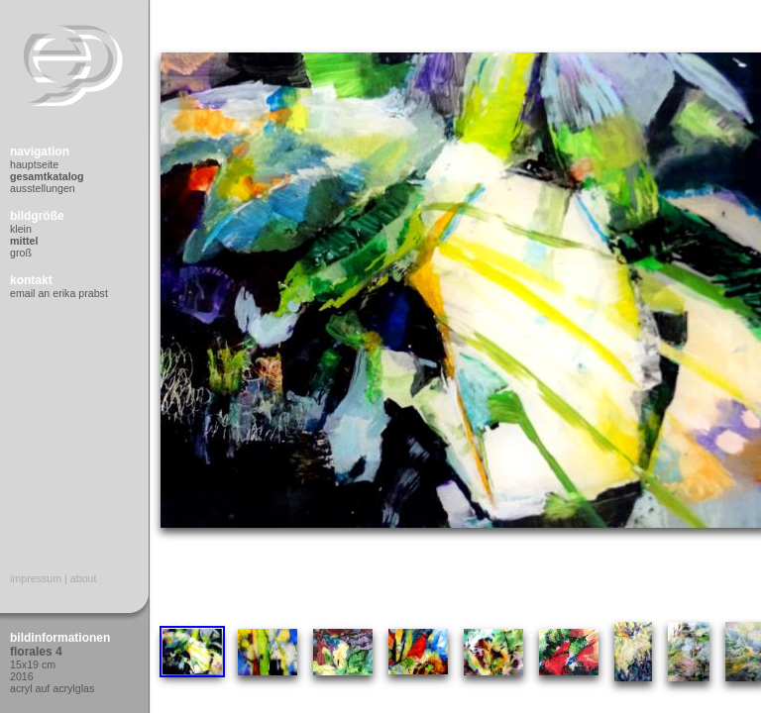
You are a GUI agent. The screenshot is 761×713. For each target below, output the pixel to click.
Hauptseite (34, 164)
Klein (21, 229)
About (83, 578)
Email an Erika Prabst (59, 293)
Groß (21, 252)
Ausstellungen (42, 188)
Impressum (35, 578)
